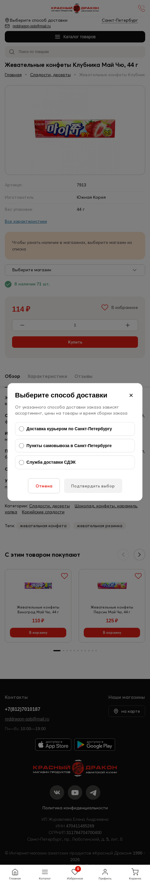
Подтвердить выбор (93, 485)
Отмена (44, 485)
